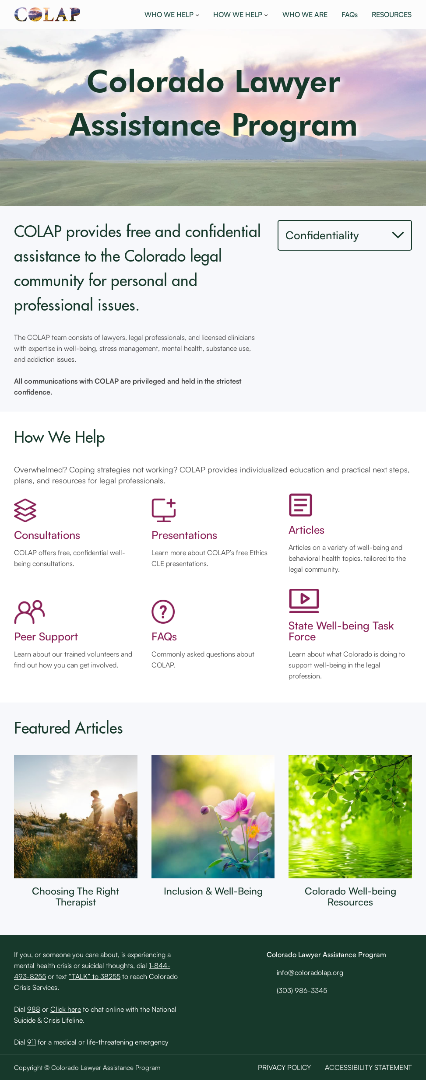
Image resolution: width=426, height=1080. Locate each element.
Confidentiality (322, 235)
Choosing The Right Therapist (75, 896)
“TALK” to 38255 (94, 976)
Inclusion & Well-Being (213, 891)
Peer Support (46, 636)
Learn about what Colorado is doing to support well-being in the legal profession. (347, 665)
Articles (306, 529)
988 (33, 1009)
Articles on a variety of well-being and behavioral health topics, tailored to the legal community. (347, 558)
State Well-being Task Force (341, 631)
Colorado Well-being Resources (350, 896)
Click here (65, 1009)
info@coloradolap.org (310, 972)
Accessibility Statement (368, 1067)
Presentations (184, 535)
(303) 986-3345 (302, 990)
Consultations (47, 535)
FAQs (164, 636)
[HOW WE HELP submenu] (266, 14)
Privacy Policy (284, 1067)
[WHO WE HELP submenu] (197, 14)
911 (31, 1042)
